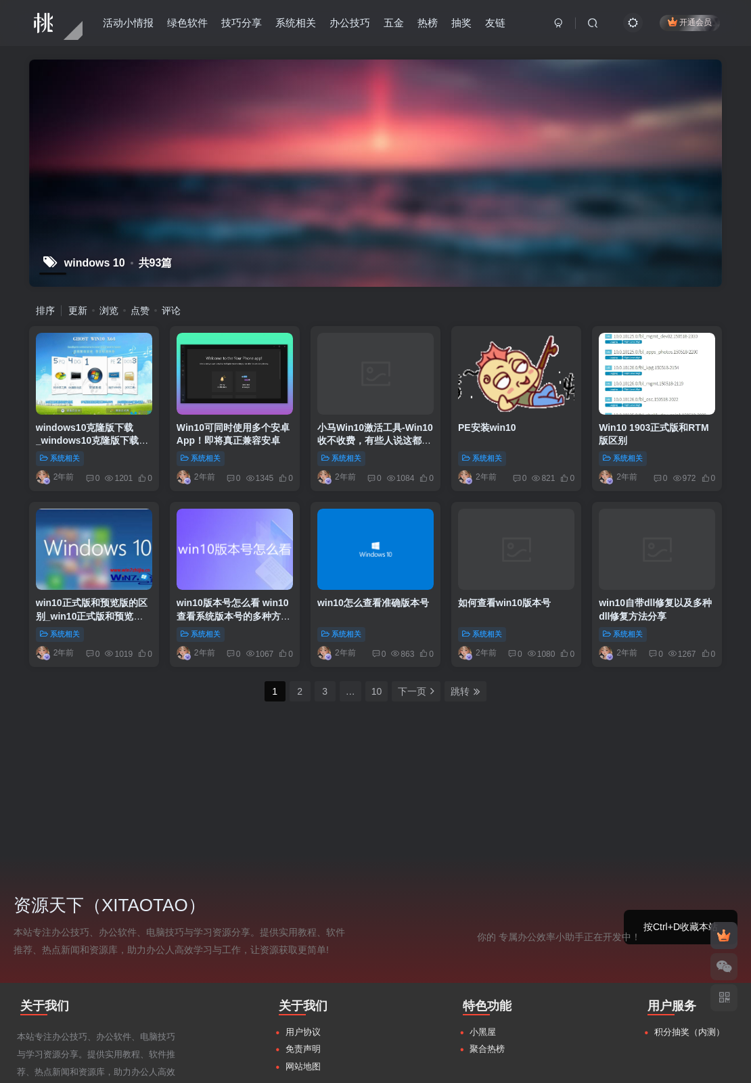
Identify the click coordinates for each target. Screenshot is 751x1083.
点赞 (140, 310)
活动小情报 (128, 22)
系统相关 (295, 22)
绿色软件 (187, 22)
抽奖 (461, 22)
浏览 (108, 310)
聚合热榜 (487, 922)
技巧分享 (241, 22)
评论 (171, 310)
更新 (77, 310)
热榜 (427, 22)
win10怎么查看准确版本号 (373, 602)
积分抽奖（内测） (689, 904)
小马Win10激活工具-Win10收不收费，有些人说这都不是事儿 (375, 440)
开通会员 (690, 22)
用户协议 (303, 904)
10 (376, 691)
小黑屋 (483, 904)
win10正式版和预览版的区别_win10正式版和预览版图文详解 (91, 616)
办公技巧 (349, 22)
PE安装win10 (487, 427)
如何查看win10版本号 (504, 602)
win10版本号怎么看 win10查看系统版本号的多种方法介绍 (233, 616)
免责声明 (303, 922)
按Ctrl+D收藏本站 (680, 798)
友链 (495, 22)
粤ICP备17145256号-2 (552, 1064)
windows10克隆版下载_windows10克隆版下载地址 (92, 440)
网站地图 (303, 939)
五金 (394, 22)
